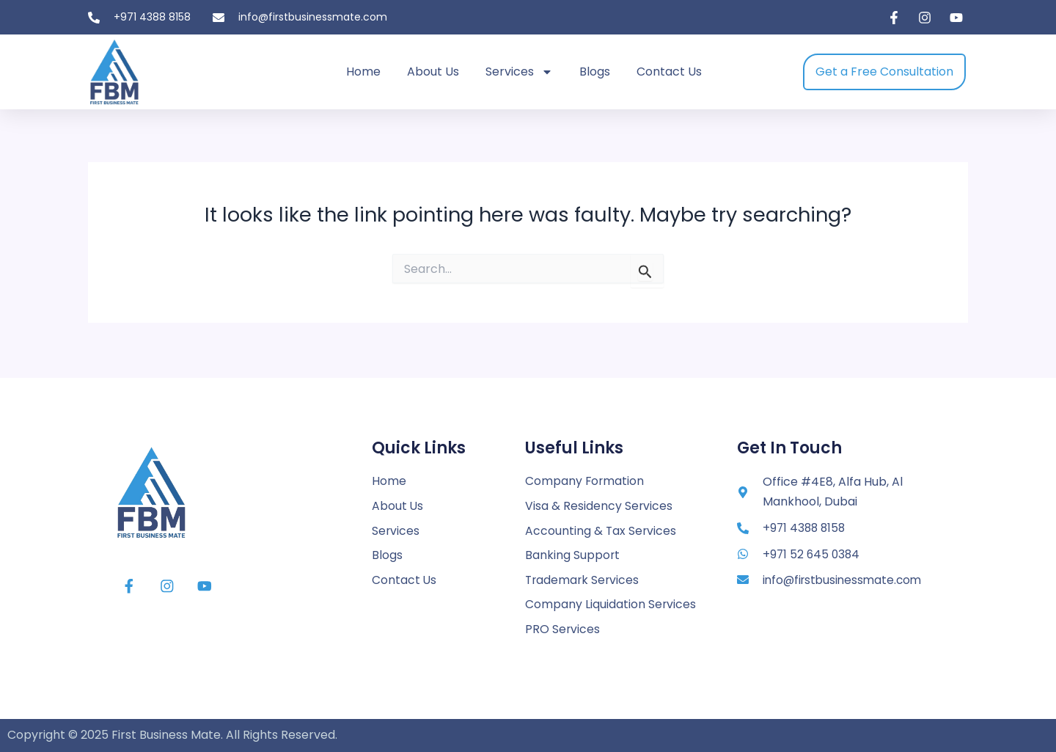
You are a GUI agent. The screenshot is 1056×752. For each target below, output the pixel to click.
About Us (433, 71)
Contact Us (669, 71)
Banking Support (572, 554)
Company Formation (585, 479)
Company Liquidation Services (611, 604)
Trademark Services (583, 579)
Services (519, 72)
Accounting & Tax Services (601, 529)
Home (363, 71)
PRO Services (563, 629)
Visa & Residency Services (599, 504)
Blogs (594, 71)
